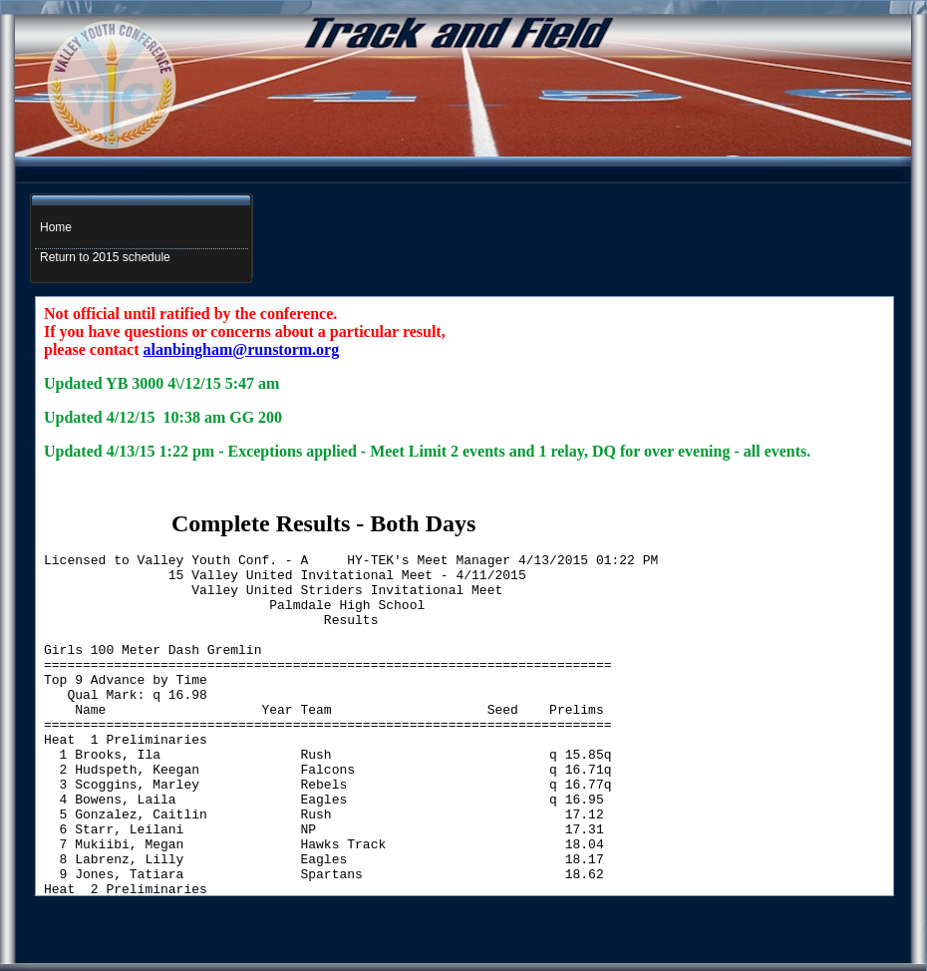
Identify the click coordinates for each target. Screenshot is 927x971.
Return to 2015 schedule (105, 257)
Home (56, 227)
